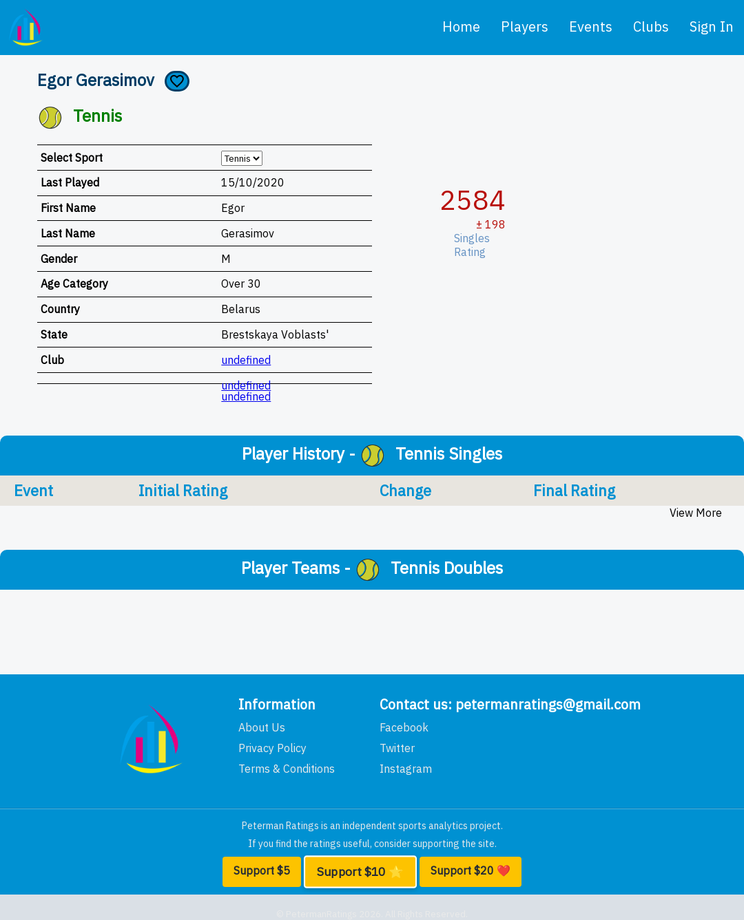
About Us (261, 727)
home (461, 26)
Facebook (404, 727)
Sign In (712, 26)
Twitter (397, 748)
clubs (651, 26)
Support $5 (262, 870)
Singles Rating (474, 245)
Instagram (406, 768)
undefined (246, 360)
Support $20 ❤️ (470, 870)
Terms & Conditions (286, 768)
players (524, 26)
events (590, 26)
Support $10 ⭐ (360, 871)
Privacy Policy (272, 748)
